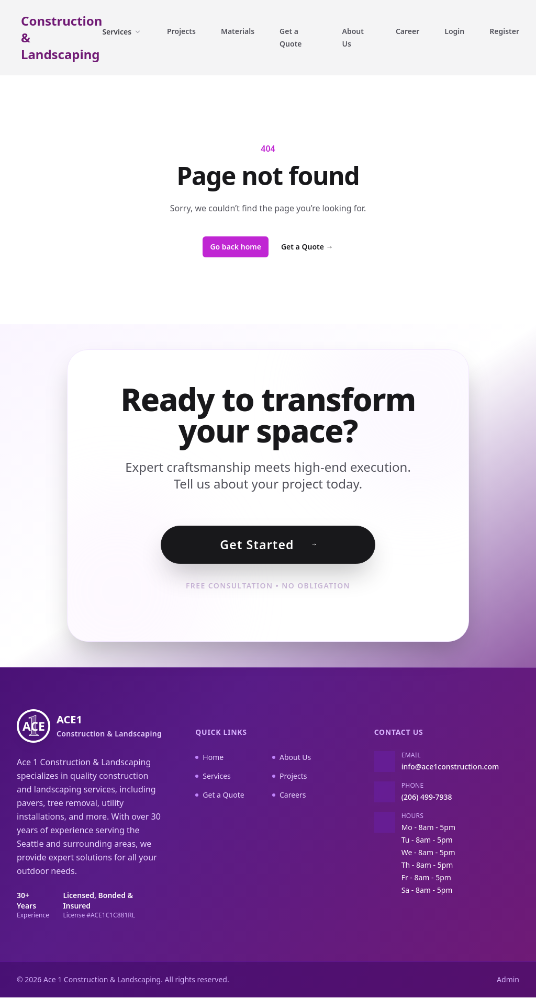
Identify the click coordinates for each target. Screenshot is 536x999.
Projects (181, 31)
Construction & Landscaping (61, 38)
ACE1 (109, 727)
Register (504, 31)
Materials (237, 31)
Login (454, 31)
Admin (508, 981)
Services (122, 32)
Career (407, 31)
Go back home (235, 247)
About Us (353, 37)
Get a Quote (291, 37)
